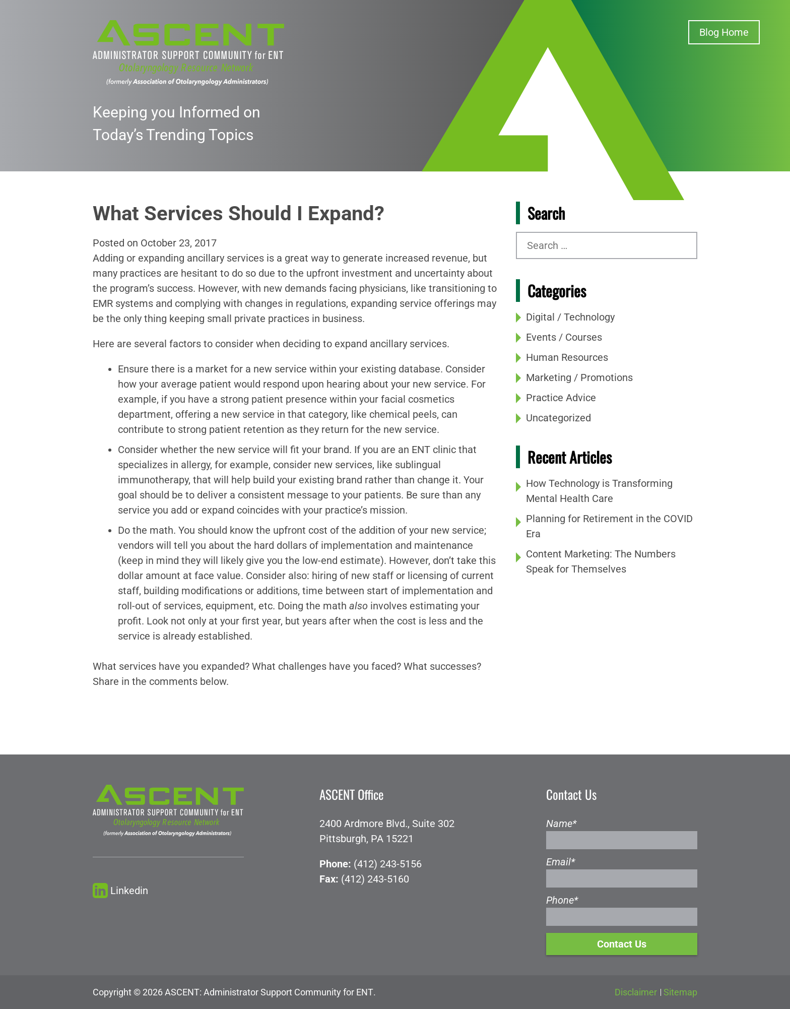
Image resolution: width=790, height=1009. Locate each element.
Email (560, 862)
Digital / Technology (570, 317)
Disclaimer (636, 992)
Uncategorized (558, 418)
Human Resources (567, 357)
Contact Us (621, 944)
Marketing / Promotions (579, 377)
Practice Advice (561, 398)
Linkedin (120, 890)
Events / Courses (564, 337)
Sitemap (680, 992)
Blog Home (724, 32)
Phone (562, 900)
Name (561, 823)
